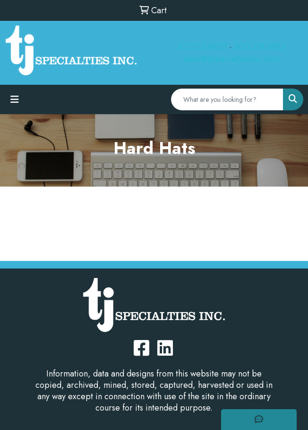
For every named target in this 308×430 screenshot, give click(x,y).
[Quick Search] (227, 99)
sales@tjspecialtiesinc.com (231, 59)
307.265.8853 (201, 47)
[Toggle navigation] (15, 100)
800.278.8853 (260, 47)
